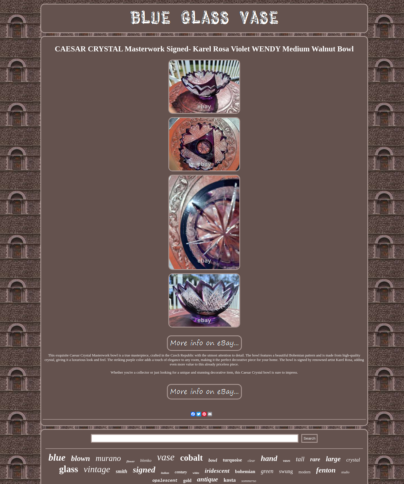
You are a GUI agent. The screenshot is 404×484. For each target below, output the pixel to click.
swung (286, 471)
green (267, 471)
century (181, 472)
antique (207, 479)
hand (269, 458)
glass (68, 469)
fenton (326, 470)
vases (286, 461)
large (333, 459)
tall (300, 459)
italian (165, 472)
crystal (353, 460)
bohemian (245, 471)
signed (144, 469)
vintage (97, 469)
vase (166, 457)
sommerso (248, 481)
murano (108, 458)
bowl (212, 460)
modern (305, 472)
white (195, 472)
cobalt (191, 458)
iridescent (217, 470)
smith (121, 471)
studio (345, 472)
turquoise (232, 460)
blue (57, 457)
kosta (230, 480)
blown (80, 458)
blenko (146, 460)
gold (187, 480)
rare (315, 459)
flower (131, 461)
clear (251, 460)
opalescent (165, 480)
